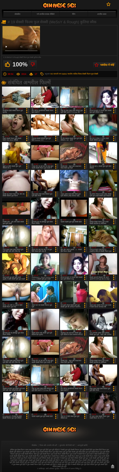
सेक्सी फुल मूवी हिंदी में (54, 458)
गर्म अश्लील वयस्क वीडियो (45, 14)
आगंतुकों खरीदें (82, 445)
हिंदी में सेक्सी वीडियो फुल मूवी (77, 464)
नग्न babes (63, 74)
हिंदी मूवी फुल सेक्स (84, 462)
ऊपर (112, 466)
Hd (51, 74)
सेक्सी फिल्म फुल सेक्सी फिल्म (42, 456)
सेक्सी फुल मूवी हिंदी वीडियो (69, 458)
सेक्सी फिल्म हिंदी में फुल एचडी (95, 456)
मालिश (75, 74)
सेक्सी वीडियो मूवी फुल (23, 462)
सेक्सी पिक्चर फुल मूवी (98, 452)
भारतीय (70, 74)
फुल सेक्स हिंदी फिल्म (99, 450)
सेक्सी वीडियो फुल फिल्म (75, 460)
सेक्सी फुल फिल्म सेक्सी (24, 458)
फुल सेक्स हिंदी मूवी (59, 5)
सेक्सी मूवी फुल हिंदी (42, 460)
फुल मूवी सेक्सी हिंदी (86, 450)
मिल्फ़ (80, 74)
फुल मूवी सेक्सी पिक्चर (72, 450)
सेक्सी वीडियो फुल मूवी (90, 460)
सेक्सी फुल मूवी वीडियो (39, 458)
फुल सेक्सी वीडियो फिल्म (45, 452)
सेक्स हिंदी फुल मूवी (85, 452)
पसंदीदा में (108, 4)
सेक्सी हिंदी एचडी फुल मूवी (38, 462)
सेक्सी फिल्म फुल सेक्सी (90, 74)
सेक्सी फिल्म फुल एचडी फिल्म (52, 454)
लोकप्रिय (17, 14)
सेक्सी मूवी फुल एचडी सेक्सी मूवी (89, 458)
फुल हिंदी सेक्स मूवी (59, 452)
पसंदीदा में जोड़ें (107, 65)
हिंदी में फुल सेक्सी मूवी (45, 464)
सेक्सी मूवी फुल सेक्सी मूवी (27, 460)
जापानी (55, 74)
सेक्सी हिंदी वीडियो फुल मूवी (55, 462)
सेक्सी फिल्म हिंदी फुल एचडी (76, 456)
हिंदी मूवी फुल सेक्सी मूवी (98, 462)
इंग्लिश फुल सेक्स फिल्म (17, 450)
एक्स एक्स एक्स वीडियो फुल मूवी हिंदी (36, 450)
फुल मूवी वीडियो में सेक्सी (56, 450)
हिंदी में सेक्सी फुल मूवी (60, 464)
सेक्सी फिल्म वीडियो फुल (59, 456)
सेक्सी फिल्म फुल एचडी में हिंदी (87, 454)
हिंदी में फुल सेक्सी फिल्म (30, 464)
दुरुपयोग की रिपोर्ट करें (67, 445)
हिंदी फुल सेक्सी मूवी (71, 462)
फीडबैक (34, 445)
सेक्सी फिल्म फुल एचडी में (70, 454)
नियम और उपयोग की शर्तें (48, 445)
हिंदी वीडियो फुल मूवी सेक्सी (95, 464)
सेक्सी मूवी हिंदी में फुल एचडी (58, 460)
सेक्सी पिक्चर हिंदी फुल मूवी (33, 454)
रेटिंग (73, 14)
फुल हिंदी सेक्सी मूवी (72, 452)
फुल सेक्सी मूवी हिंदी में (30, 452)
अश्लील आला (101, 14)
